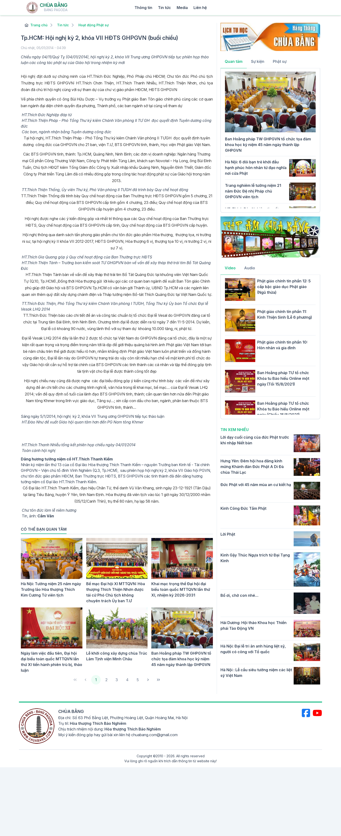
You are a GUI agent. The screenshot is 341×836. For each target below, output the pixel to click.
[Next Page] (148, 679)
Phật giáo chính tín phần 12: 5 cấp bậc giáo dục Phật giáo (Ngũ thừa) (284, 287)
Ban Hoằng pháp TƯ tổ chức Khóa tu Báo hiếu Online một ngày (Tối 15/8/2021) (283, 378)
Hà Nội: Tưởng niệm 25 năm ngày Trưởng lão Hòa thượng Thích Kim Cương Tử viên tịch (51, 589)
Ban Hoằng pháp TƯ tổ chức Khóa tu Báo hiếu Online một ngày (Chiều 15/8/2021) (283, 409)
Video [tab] (230, 268)
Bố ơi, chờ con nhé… (239, 595)
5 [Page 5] (138, 679)
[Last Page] (158, 679)
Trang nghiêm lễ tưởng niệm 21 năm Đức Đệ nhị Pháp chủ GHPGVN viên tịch (253, 191)
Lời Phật (227, 534)
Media (182, 7)
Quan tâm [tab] (233, 61)
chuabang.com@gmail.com (154, 734)
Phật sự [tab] (280, 61)
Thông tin (143, 7)
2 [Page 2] (106, 679)
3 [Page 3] (117, 679)
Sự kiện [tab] (257, 61)
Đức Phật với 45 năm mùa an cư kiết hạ (255, 484)
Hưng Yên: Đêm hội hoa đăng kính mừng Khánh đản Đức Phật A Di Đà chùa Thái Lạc (252, 467)
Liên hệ (200, 7)
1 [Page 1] (96, 679)
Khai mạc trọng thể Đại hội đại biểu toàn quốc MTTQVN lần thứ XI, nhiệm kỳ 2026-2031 (180, 589)
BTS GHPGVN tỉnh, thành (53, 154)
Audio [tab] (249, 268)
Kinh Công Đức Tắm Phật (243, 508)
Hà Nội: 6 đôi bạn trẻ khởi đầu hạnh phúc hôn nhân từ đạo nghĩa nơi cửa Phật (256, 168)
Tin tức (164, 7)
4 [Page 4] (127, 679)
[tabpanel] (270, 140)
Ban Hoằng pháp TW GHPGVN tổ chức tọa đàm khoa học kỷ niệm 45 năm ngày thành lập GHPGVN (181, 659)
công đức (43, 144)
